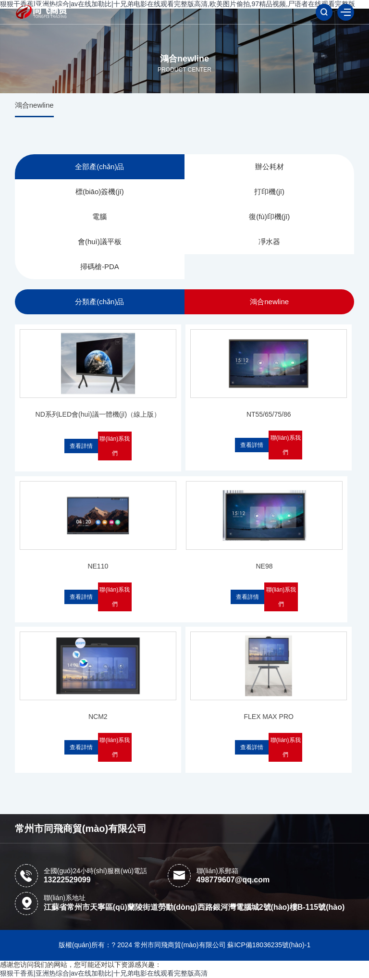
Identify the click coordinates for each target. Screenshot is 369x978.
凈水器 (269, 241)
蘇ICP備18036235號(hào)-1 (268, 945)
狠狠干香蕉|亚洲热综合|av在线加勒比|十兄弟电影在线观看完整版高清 (104, 973)
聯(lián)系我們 (114, 446)
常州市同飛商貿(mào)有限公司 (81, 828)
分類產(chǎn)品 (99, 301)
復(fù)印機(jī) (269, 216)
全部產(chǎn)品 (99, 166)
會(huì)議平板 (100, 241)
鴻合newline (34, 105)
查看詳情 (81, 446)
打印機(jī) (269, 191)
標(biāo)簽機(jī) (99, 191)
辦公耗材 (269, 166)
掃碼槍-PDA (99, 266)
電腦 (99, 216)
